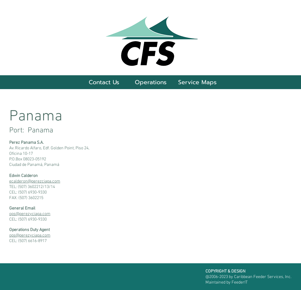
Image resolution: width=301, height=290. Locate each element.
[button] (150, 82)
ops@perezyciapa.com (29, 214)
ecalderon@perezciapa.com (34, 181)
